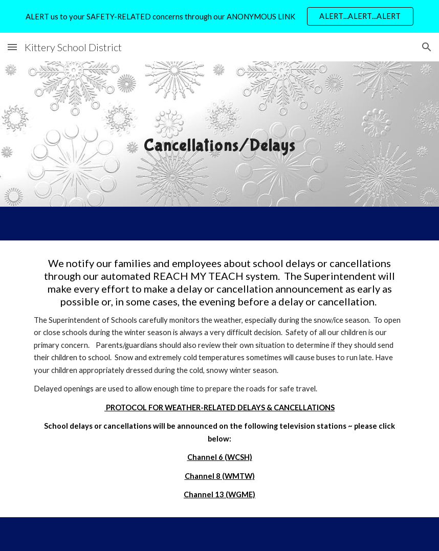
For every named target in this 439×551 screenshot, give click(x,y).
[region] (219, 16)
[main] (219, 134)
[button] (12, 47)
